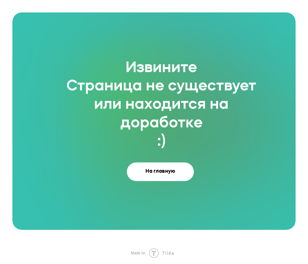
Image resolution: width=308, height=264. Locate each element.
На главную (160, 171)
